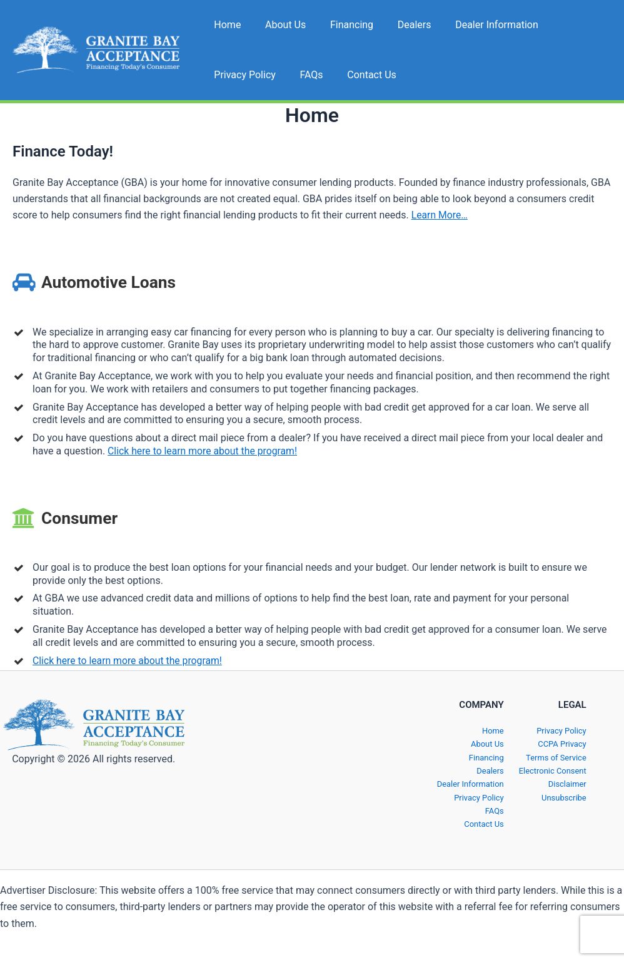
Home (225, 25)
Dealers (399, 25)
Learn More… (440, 215)
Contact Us (279, 75)
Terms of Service (556, 757)
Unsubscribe (564, 797)
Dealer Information (478, 25)
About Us (279, 25)
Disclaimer (568, 784)
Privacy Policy (570, 25)
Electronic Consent (553, 770)
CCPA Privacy (562, 744)
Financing (341, 25)
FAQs (223, 75)
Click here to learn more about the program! (204, 451)
